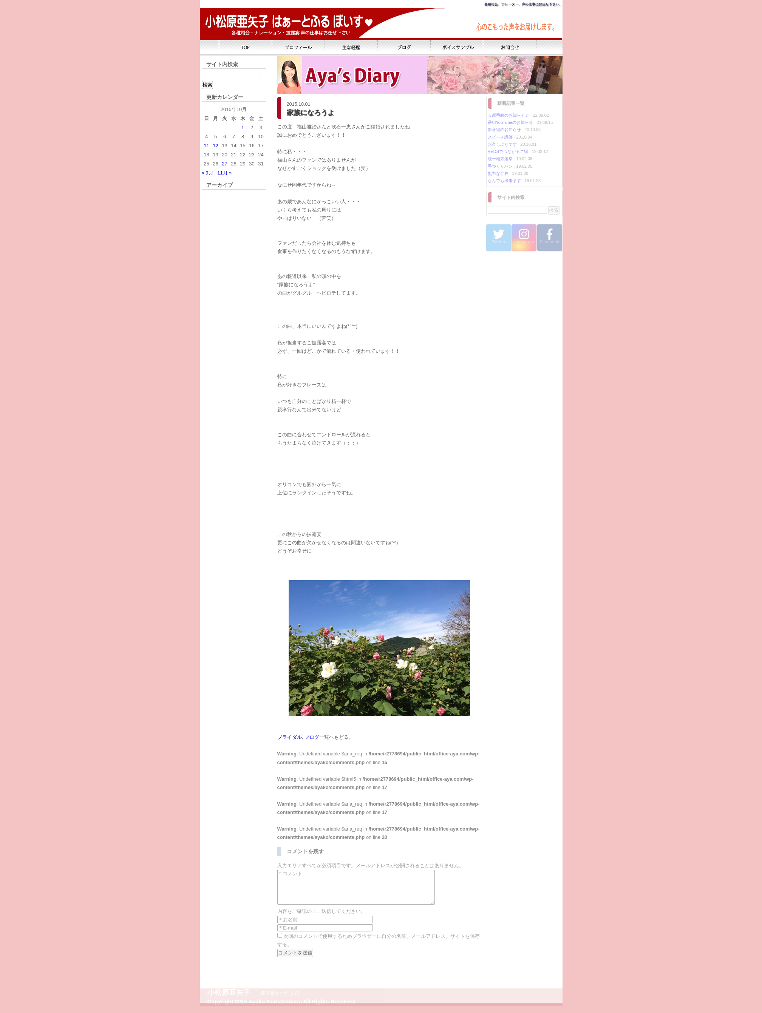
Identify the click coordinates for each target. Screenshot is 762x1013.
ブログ (311, 737)
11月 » (224, 173)
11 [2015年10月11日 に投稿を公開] (206, 145)
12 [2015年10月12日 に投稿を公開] (215, 145)
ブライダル (289, 737)
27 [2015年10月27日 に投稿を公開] (224, 164)
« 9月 (207, 173)
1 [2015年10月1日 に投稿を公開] (242, 127)
